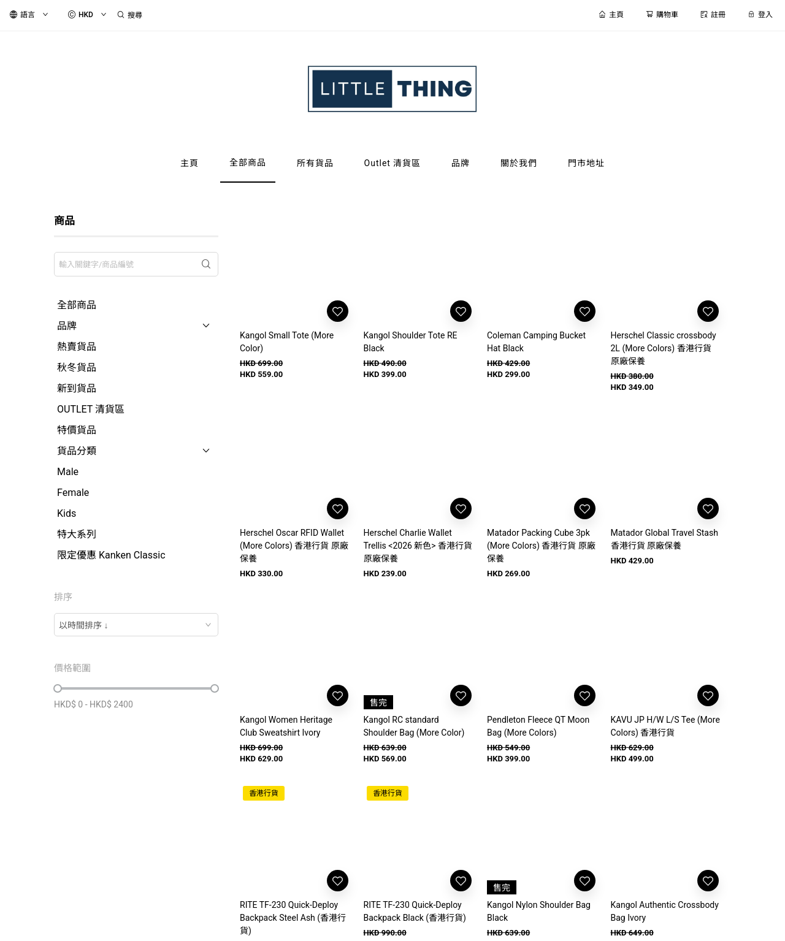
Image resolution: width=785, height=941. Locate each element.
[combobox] (136, 624)
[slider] (57, 688)
